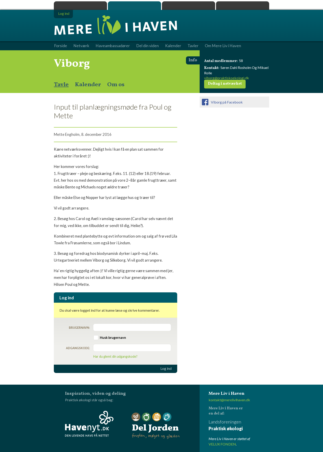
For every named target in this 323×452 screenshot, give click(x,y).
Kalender (88, 85)
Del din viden (147, 46)
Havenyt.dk (242, 5)
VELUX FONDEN (222, 444)
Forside (60, 46)
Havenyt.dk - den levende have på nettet (89, 424)
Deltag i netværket (225, 83)
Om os (115, 85)
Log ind (166, 368)
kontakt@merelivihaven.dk (229, 400)
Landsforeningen (239, 425)
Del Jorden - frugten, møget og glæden (155, 425)
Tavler (193, 46)
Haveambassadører (113, 46)
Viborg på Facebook (227, 102)
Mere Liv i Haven (134, 5)
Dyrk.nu (188, 5)
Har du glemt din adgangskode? (115, 356)
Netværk (81, 46)
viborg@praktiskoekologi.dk (226, 78)
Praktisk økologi (80, 5)
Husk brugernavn (113, 338)
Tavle (61, 85)
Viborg (72, 64)
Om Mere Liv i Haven (223, 46)
